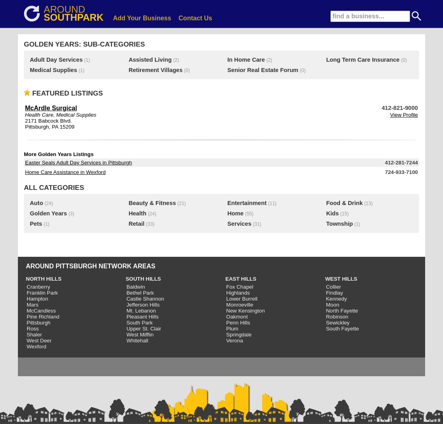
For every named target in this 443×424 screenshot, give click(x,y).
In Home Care (246, 60)
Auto (36, 203)
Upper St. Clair (143, 329)
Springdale (239, 335)
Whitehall (137, 341)
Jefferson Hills (142, 305)
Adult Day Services (56, 60)
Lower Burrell (242, 299)
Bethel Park (140, 293)
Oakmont (237, 317)
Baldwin (135, 287)
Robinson (337, 317)
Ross (33, 329)
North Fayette (342, 311)
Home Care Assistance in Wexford (65, 172)
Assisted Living (149, 60)
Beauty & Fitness (152, 203)
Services (239, 224)
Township (339, 224)
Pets (36, 224)
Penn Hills (238, 323)
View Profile (404, 115)
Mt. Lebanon (141, 311)
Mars (33, 305)
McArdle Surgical (51, 108)
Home (235, 213)
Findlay (334, 293)
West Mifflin (139, 335)
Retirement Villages (155, 70)
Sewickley (338, 323)
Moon (332, 305)
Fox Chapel (239, 287)
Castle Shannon (145, 299)
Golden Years (48, 213)
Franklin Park (42, 293)
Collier (333, 287)
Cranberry (38, 287)
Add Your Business (142, 18)
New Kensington (245, 311)
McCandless (41, 311)
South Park (139, 323)
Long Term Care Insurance (363, 60)
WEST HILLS (341, 279)
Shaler (34, 335)
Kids (332, 213)
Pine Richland (43, 317)
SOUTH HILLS (143, 279)
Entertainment (247, 203)
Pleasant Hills (142, 317)
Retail (136, 224)
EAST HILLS (240, 279)
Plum (232, 329)
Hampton (37, 299)
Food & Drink (344, 203)
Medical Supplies (53, 70)
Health (137, 213)
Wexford (36, 347)
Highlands (238, 293)
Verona (234, 341)
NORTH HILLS (44, 279)
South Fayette (342, 329)
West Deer (39, 341)
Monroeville (239, 305)
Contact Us (195, 18)
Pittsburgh (39, 323)
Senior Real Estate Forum (262, 70)
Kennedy (336, 299)
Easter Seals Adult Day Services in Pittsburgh (78, 163)
